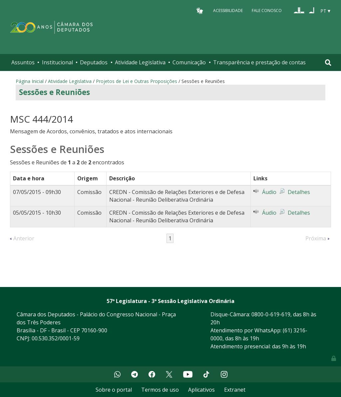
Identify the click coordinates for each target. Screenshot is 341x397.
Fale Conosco (267, 10)
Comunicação (189, 62)
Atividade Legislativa (140, 62)
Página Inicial (30, 81)
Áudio (269, 192)
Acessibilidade (228, 10)
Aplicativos (201, 389)
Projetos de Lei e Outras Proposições (136, 81)
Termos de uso (160, 389)
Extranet (234, 389)
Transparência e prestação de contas (259, 62)
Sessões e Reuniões (54, 92)
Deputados (94, 62)
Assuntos (23, 62)
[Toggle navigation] (328, 62)
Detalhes (299, 192)
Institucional (57, 62)
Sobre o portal (114, 389)
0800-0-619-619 (270, 314)
